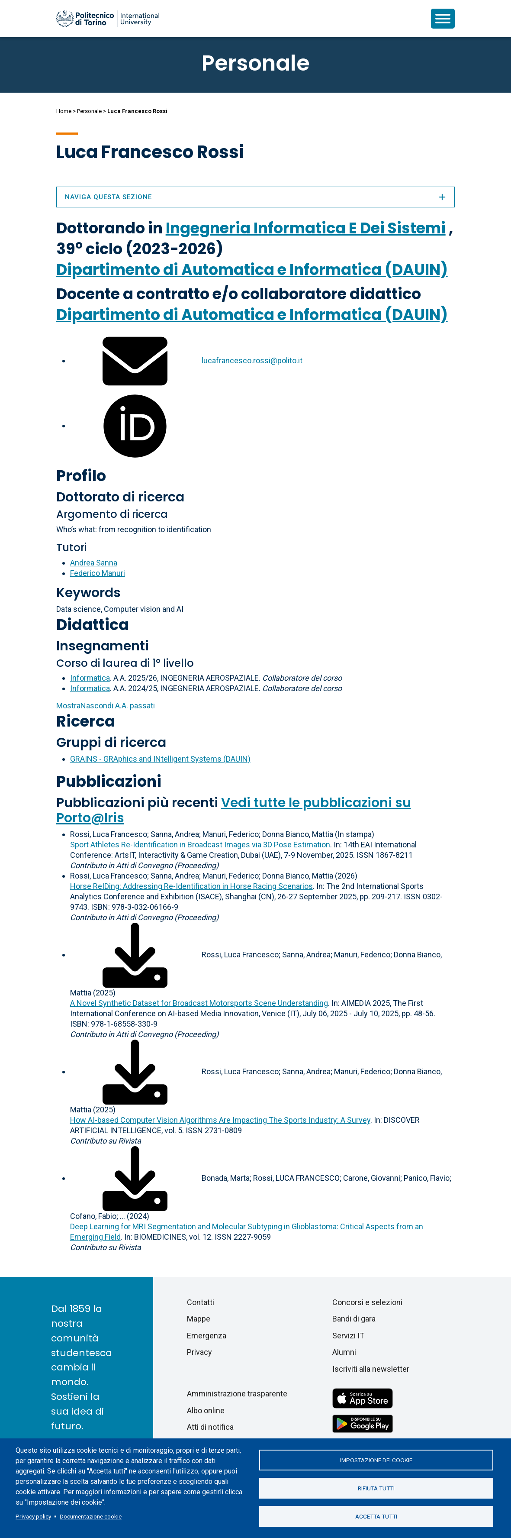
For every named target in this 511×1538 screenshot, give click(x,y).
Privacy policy (33, 1516)
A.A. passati (105, 705)
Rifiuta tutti (376, 1488)
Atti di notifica (210, 1426)
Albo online (206, 1410)
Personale (89, 111)
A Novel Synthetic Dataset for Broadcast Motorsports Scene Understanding (199, 1003)
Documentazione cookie (91, 1516)
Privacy (199, 1352)
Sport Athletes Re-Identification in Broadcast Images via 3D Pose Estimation (200, 844)
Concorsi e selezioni (367, 1302)
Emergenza (206, 1335)
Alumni (344, 1352)
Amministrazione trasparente (237, 1393)
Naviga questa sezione (256, 197)
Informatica (90, 677)
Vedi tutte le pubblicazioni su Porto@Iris (233, 810)
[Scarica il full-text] (135, 954)
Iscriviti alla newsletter (370, 1368)
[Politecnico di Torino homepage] (107, 18)
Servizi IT (348, 1335)
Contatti (200, 1302)
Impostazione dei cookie (376, 1460)
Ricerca (85, 721)
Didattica (92, 624)
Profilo (81, 475)
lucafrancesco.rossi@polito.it (252, 360)
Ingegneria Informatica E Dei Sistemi (306, 228)
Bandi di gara (354, 1318)
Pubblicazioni (108, 781)
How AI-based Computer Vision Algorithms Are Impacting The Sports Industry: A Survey (220, 1119)
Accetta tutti (376, 1516)
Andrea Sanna (93, 562)
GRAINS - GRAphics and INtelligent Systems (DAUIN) (160, 758)
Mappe (198, 1318)
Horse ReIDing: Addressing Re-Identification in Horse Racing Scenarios (191, 886)
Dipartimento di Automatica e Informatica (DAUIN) (252, 269)
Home (63, 111)
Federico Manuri (97, 573)
